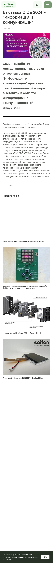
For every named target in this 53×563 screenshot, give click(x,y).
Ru (36, 5)
